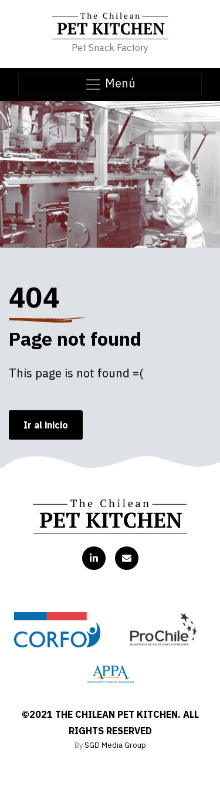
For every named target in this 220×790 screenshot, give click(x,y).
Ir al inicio (45, 425)
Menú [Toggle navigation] (110, 84)
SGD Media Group (115, 745)
